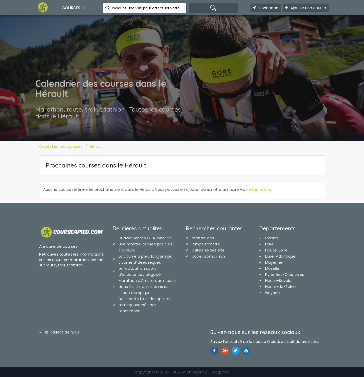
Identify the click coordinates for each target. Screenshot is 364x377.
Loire (269, 244)
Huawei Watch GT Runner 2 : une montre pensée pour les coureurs (145, 244)
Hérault (96, 146)
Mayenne (273, 262)
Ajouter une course (305, 7)
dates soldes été (208, 250)
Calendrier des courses (61, 146)
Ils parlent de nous (62, 332)
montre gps (203, 238)
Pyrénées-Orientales (284, 274)
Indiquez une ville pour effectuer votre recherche (147, 8)
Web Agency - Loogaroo (206, 372)
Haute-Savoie (278, 280)
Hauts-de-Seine (280, 286)
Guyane (272, 292)
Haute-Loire (276, 250)
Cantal (271, 238)
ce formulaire (258, 189)
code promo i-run (208, 256)
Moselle (272, 268)
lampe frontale (206, 244)
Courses (74, 8)
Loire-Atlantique (280, 256)
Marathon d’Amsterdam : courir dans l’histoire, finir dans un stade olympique (148, 286)
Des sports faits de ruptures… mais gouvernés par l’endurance (146, 304)
